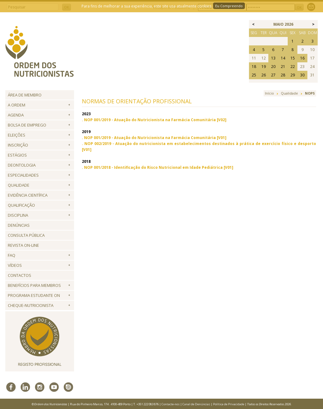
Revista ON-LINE (23, 245)
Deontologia (22, 165)
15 (293, 58)
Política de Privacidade (228, 404)
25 (254, 75)
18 (254, 66)
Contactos (19, 275)
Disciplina (18, 215)
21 (283, 66)
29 (293, 75)
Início (269, 93)
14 (283, 58)
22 (293, 66)
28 (283, 75)
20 (273, 66)
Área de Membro (25, 95)
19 (263, 66)
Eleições (16, 135)
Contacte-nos (171, 404)
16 (302, 58)
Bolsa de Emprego (27, 125)
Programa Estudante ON (34, 295)
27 (273, 75)
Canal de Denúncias (196, 404)
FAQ (11, 255)
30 (302, 75)
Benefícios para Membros (34, 285)
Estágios (17, 155)
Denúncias (19, 225)
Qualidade (18, 185)
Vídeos (15, 265)
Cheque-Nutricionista (30, 305)
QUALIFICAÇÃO (21, 205)
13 (273, 58)
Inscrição (18, 145)
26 (263, 75)
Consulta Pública (26, 235)
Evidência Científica (27, 195)
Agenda (16, 115)
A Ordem (16, 105)
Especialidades (23, 175)
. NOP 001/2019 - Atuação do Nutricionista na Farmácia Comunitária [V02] (154, 119)
